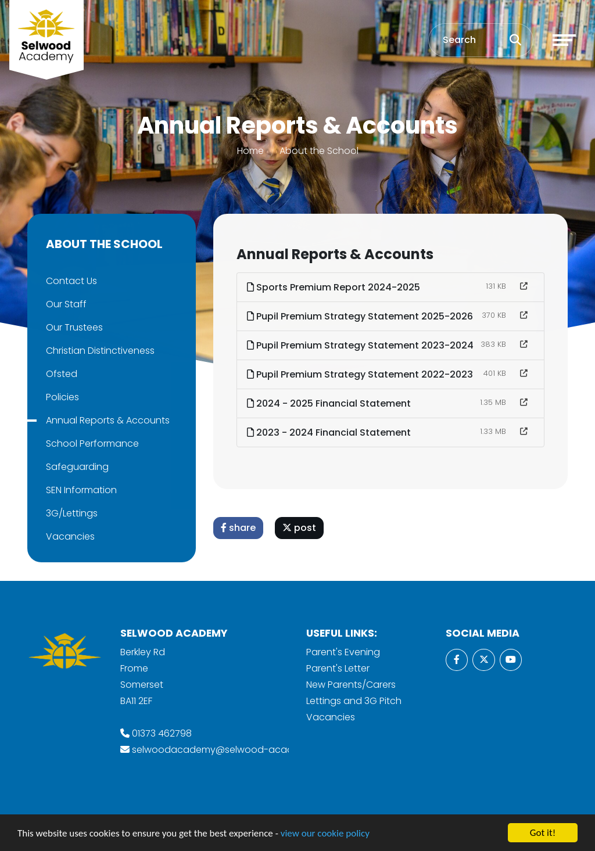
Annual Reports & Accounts (107, 420)
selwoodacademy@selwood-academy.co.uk (235, 749)
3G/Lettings (71, 513)
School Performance (91, 443)
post (300, 527)
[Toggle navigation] (564, 40)
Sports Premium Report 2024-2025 (334, 287)
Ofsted (61, 373)
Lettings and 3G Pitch (354, 701)
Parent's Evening (343, 652)
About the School (319, 150)
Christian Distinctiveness (99, 350)
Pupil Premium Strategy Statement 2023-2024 (361, 345)
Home (250, 150)
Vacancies (69, 536)
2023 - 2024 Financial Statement (329, 432)
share (238, 527)
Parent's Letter (338, 668)
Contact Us (70, 281)
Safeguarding (76, 466)
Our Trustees (73, 327)
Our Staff (65, 304)
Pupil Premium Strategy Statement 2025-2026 (361, 316)
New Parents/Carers (351, 684)
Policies (61, 397)
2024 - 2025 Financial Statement (329, 403)
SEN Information (80, 490)
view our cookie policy (325, 834)
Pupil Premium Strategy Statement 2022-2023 (361, 374)
